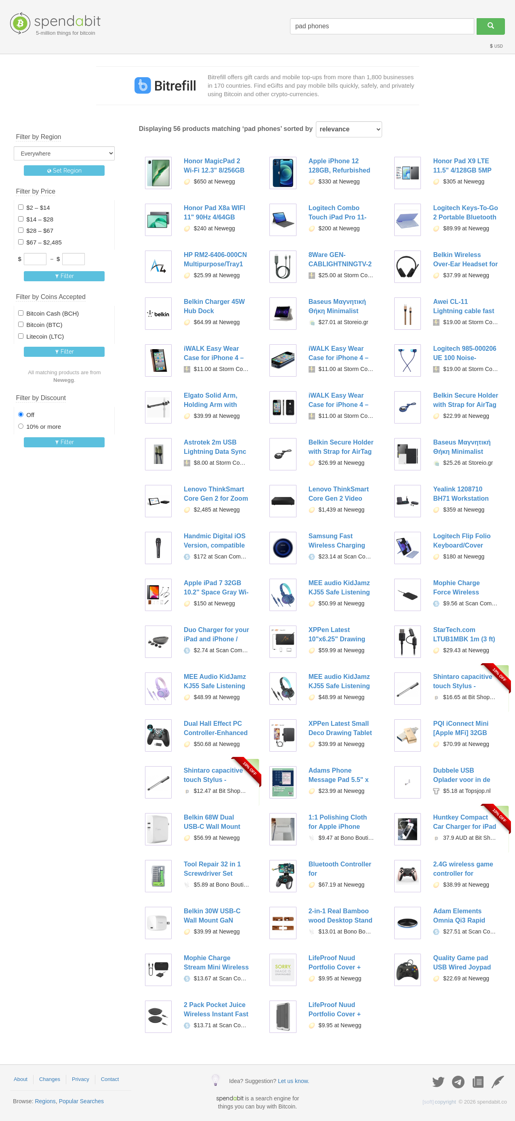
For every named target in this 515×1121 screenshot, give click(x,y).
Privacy (80, 1079)
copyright (439, 1102)
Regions (45, 1101)
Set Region (64, 170)
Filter (64, 276)
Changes (49, 1079)
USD (496, 46)
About (20, 1079)
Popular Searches (81, 1101)
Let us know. (293, 1081)
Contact (110, 1079)
